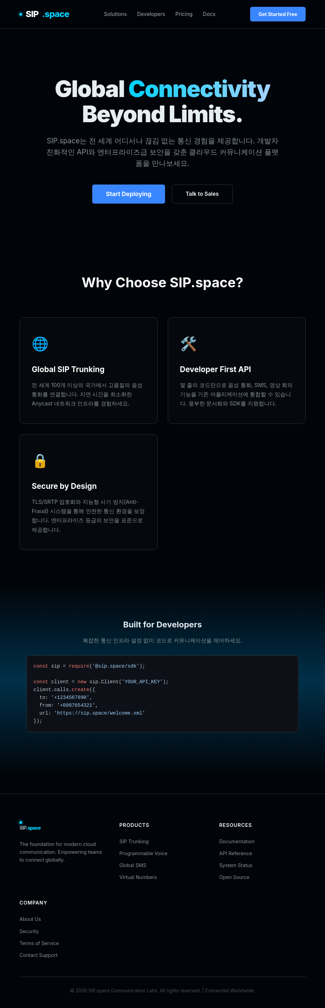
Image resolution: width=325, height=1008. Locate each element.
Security (28, 931)
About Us (30, 919)
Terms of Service (39, 943)
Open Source (234, 877)
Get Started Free (277, 14)
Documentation (236, 841)
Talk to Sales (202, 193)
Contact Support (38, 955)
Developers (151, 14)
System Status (235, 865)
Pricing (184, 14)
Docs (209, 14)
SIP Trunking (134, 841)
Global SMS (132, 865)
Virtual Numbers (138, 877)
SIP (44, 14)
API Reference (235, 853)
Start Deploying (128, 193)
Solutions (115, 14)
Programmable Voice (143, 853)
